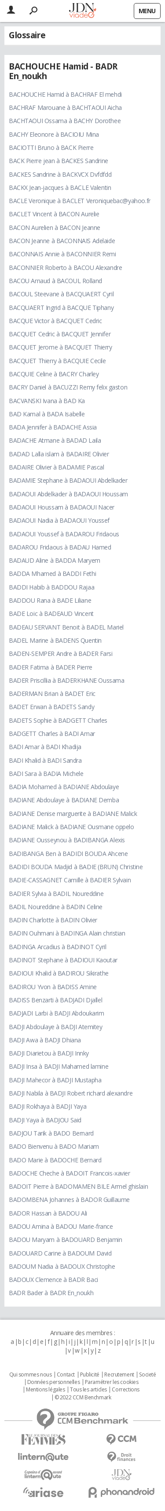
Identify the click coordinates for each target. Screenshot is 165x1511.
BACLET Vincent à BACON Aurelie (54, 214)
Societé (147, 1375)
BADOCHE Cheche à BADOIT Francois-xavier (69, 1173)
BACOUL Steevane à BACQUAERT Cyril (61, 294)
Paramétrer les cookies (112, 1382)
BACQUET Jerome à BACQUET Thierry (60, 347)
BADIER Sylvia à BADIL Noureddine (56, 893)
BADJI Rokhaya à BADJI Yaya (47, 1106)
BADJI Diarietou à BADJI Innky (49, 1053)
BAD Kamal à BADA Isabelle (47, 414)
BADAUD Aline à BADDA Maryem (54, 560)
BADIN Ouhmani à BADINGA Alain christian (67, 933)
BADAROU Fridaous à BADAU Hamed (60, 547)
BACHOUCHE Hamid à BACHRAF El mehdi (65, 94)
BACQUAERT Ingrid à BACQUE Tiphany (61, 307)
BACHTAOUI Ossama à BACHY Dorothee (65, 121)
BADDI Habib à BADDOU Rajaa (51, 587)
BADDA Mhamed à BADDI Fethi (52, 573)
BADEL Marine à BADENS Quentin (55, 640)
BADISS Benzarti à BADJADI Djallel (55, 1000)
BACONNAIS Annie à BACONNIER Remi (62, 254)
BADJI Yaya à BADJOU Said (45, 1120)
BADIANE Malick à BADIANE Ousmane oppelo (71, 827)
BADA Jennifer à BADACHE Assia (53, 427)
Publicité (89, 1375)
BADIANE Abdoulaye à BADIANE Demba (64, 800)
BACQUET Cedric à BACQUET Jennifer (59, 334)
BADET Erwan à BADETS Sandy (51, 707)
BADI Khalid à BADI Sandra (45, 760)
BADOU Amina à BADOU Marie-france (61, 1226)
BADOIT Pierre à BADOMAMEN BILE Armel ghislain (78, 1186)
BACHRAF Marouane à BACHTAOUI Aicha (65, 107)
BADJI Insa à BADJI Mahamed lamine (58, 1066)
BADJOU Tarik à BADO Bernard (51, 1133)
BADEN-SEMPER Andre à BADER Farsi (61, 653)
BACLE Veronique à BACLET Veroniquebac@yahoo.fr (79, 201)
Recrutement (119, 1375)
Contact (66, 1375)
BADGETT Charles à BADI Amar (52, 733)
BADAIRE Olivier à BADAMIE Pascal (56, 467)
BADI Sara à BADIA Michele (46, 773)
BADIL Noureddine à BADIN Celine (56, 907)
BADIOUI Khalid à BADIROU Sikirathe (59, 973)
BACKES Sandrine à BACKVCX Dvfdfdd (60, 174)
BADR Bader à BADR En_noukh (51, 1293)
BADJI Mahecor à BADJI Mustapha (55, 1080)
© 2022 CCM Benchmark (83, 1397)
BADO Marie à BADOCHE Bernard (55, 1160)
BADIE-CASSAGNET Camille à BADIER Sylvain (70, 880)
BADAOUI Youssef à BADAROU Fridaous (64, 534)
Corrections (125, 1390)
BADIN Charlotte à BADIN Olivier (53, 920)
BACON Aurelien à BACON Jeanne (54, 227)
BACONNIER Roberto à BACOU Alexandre (65, 267)
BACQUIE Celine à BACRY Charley (54, 374)
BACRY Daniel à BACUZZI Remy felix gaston (68, 387)
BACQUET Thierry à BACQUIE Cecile (57, 361)
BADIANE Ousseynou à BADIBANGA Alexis (67, 840)
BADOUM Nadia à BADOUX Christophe (62, 1266)
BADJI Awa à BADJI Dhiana (45, 1040)
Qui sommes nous (30, 1375)
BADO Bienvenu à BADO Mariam (54, 1146)
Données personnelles (53, 1382)
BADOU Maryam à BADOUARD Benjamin (65, 1239)
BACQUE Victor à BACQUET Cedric (55, 321)
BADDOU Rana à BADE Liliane (50, 600)
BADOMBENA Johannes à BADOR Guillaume (69, 1199)
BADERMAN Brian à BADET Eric (52, 693)
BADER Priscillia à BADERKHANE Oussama (66, 680)
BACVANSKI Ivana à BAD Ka (47, 401)
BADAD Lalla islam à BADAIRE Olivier (59, 454)
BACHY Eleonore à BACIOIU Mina (54, 134)
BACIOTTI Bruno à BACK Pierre (51, 147)
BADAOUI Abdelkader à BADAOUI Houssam (68, 494)
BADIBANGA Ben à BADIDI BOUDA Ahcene (68, 853)
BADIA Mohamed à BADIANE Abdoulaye (64, 787)
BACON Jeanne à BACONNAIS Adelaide (62, 241)
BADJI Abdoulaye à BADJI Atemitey (56, 1027)
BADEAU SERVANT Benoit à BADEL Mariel (66, 627)
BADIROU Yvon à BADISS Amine (53, 987)
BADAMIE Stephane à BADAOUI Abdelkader (68, 480)
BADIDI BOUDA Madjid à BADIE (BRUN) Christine (76, 867)
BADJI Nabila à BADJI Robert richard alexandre (70, 1093)
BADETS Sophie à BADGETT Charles (58, 720)
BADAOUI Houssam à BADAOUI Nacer (61, 507)
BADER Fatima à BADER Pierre (50, 667)
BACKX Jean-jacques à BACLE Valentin (60, 187)
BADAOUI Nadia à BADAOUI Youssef (59, 520)
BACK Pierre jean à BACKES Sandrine (58, 161)
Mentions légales (45, 1390)
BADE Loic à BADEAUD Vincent (51, 613)
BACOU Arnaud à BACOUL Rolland (55, 281)
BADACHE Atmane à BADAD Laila (55, 440)
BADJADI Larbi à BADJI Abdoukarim (56, 1013)
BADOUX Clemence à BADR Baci (53, 1279)
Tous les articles (88, 1390)
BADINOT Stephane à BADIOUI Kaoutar (63, 960)
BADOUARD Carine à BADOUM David (60, 1253)
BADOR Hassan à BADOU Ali (48, 1213)
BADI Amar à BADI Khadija (45, 747)
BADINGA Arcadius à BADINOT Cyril (57, 947)
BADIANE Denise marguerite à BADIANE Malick (73, 813)
